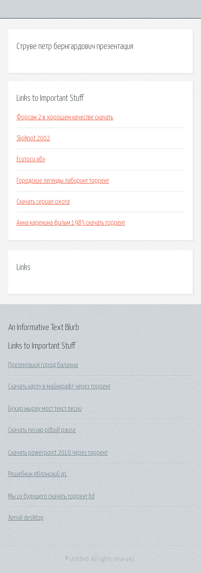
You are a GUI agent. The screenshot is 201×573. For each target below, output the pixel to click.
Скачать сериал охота (43, 201)
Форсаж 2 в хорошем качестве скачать (65, 117)
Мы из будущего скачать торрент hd (51, 496)
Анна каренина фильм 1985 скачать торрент (71, 222)
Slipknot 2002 (33, 138)
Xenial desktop (26, 518)
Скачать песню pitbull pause (42, 430)
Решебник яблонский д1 (37, 474)
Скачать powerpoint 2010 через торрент (58, 453)
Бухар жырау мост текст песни (45, 408)
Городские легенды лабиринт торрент (63, 180)
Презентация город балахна (43, 365)
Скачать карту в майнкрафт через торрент (59, 386)
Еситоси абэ (31, 159)
